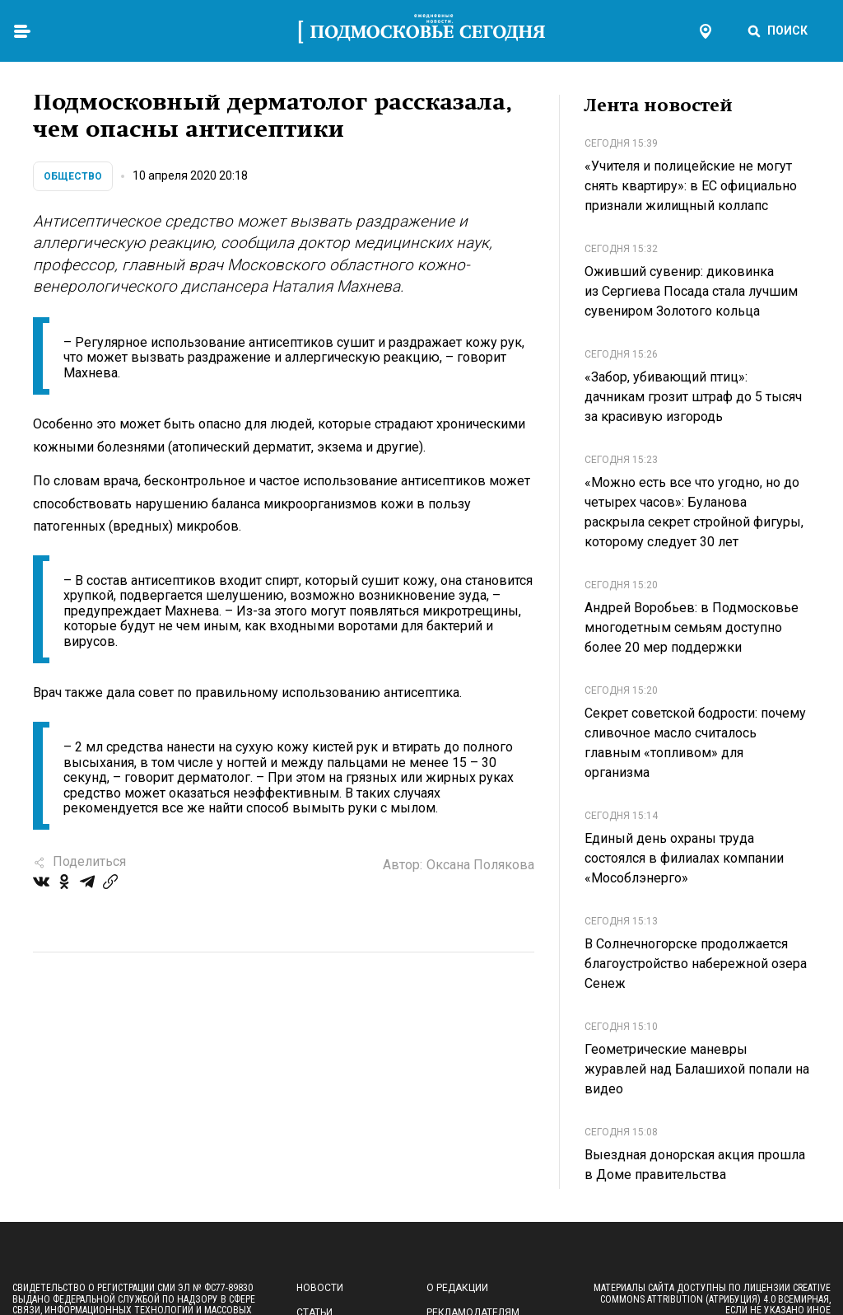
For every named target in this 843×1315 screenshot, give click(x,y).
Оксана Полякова (480, 865)
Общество (73, 176)
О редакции (457, 1288)
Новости (319, 1288)
